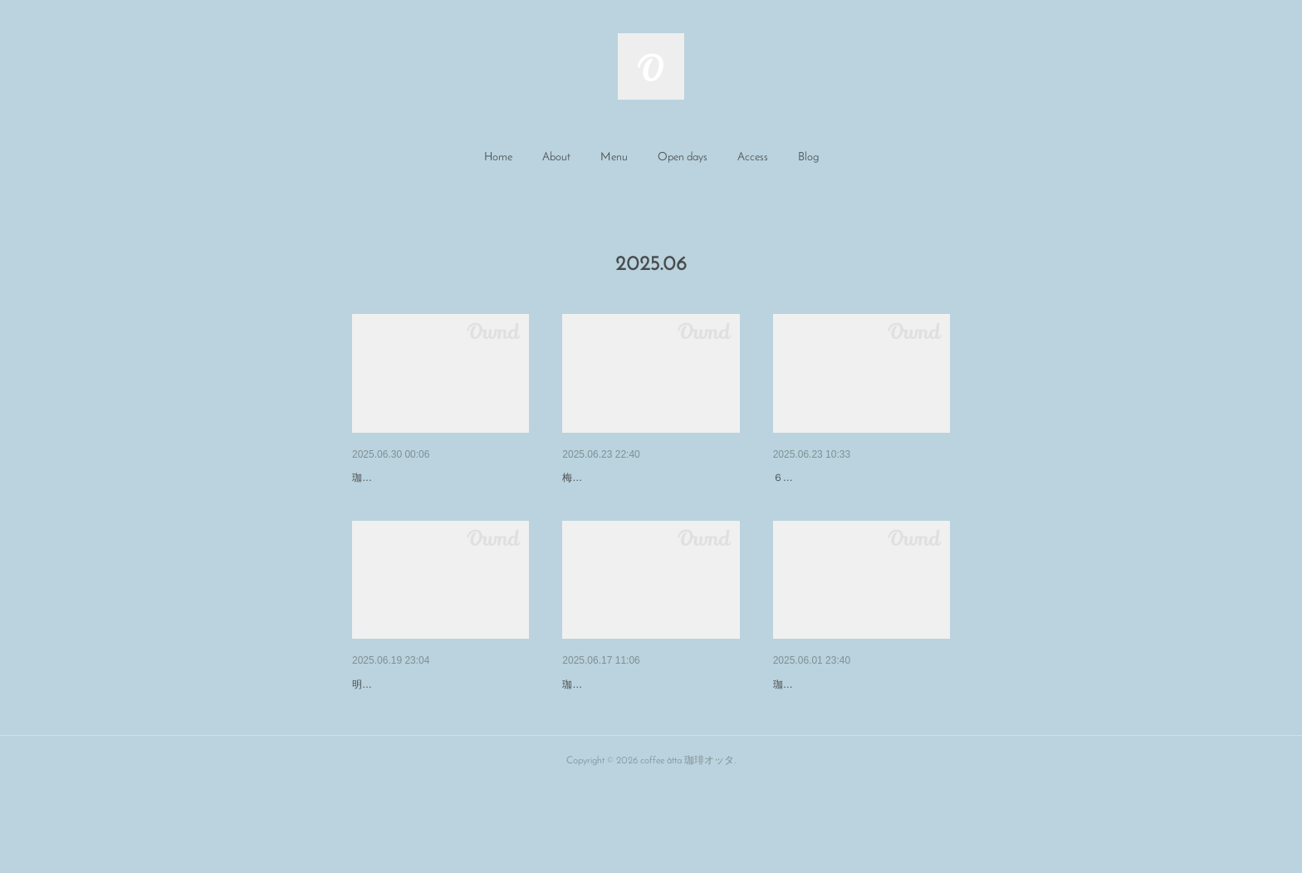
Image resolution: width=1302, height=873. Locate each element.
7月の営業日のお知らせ (623, 477)
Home (498, 157)
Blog (808, 157)
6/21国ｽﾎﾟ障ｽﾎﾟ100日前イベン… (437, 727)
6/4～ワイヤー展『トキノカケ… (856, 727)
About (556, 157)
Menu (614, 157)
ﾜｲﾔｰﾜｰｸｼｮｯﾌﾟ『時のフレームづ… (649, 727)
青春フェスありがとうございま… (860, 477)
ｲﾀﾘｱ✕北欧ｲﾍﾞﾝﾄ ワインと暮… (435, 477)
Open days (682, 157)
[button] (498, 158)
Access (752, 157)
